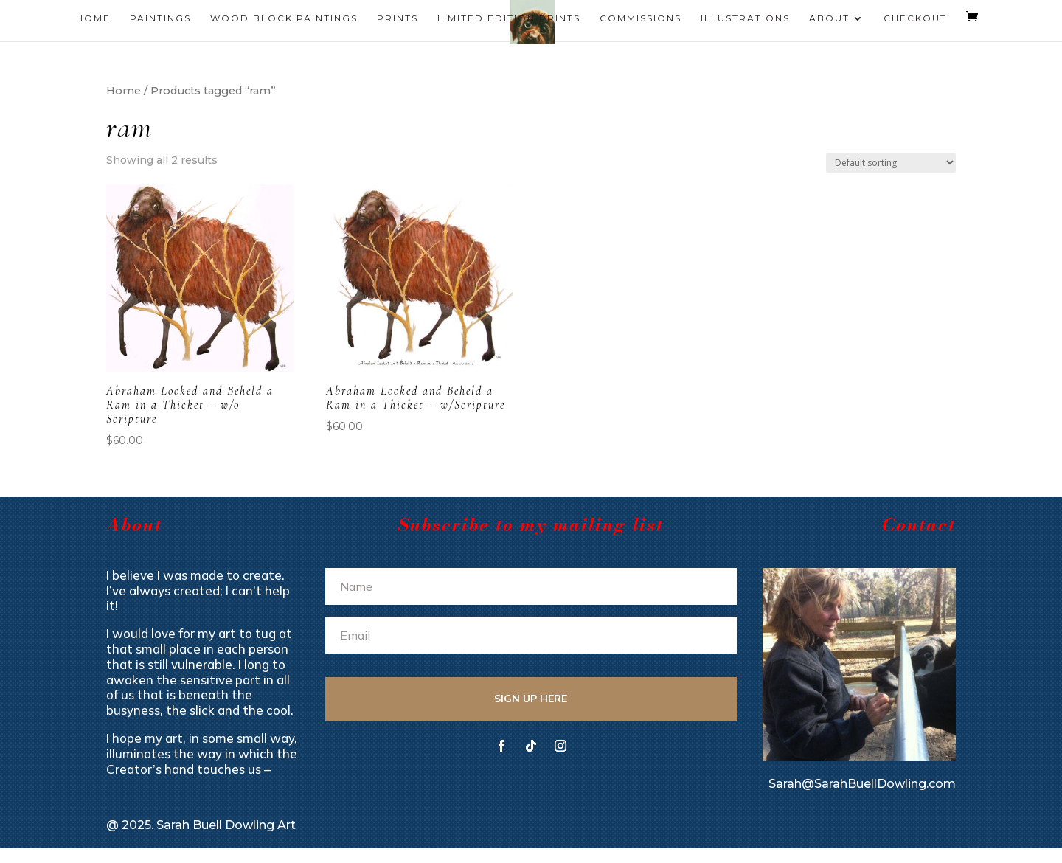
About (829, 18)
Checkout (915, 18)
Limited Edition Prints (508, 18)
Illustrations (745, 18)
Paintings (160, 18)
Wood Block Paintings (284, 18)
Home (93, 18)
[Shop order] (891, 163)
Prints (397, 18)
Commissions (640, 18)
